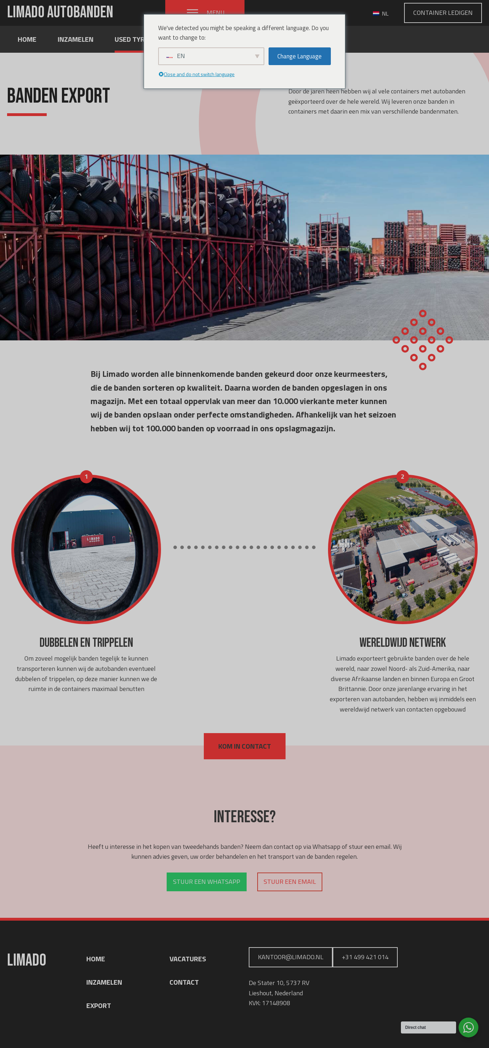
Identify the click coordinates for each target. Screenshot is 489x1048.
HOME (95, 958)
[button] (204, 13)
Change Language (299, 56)
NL (381, 13)
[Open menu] (192, 12)
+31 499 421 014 (365, 957)
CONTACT (184, 982)
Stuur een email (290, 881)
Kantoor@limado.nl (290, 957)
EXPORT (98, 1005)
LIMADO (60, 13)
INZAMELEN (104, 982)
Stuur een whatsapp (206, 881)
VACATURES (187, 958)
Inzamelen (75, 39)
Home (27, 39)
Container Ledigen (443, 12)
